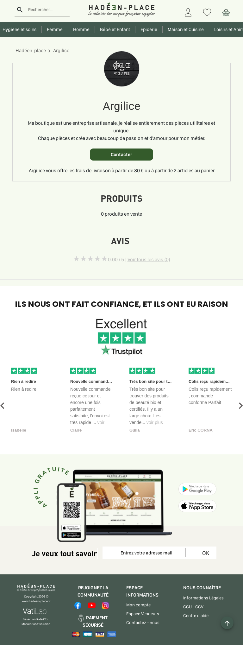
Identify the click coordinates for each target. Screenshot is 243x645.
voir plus (154, 422)
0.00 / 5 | (139, 259)
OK (204, 553)
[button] (2, 405)
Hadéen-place (31, 50)
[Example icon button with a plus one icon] (227, 623)
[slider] (90, 258)
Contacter (121, 154)
